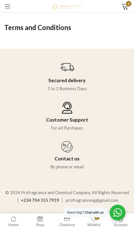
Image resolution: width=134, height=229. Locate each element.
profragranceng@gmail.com (92, 200)
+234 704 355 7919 (40, 200)
